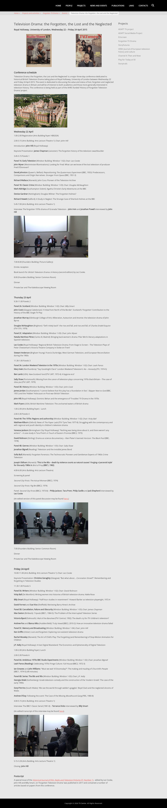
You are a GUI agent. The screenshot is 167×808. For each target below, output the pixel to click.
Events (65, 13)
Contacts (143, 5)
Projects (81, 5)
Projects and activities (31, 13)
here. (66, 498)
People (69, 5)
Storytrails (122, 63)
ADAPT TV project (126, 29)
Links (131, 5)
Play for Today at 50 (126, 59)
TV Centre (82, 803)
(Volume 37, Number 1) (63, 780)
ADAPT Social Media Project (130, 33)
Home (58, 5)
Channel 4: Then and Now (129, 55)
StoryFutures (124, 45)
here (61, 711)
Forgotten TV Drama (51, 13)
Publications (118, 5)
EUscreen (122, 37)
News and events (98, 5)
